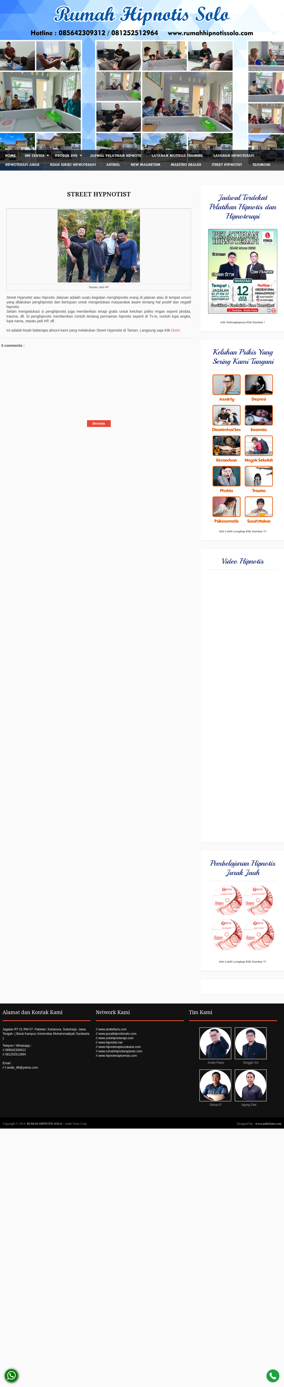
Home (10, 155)
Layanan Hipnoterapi (234, 155)
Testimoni (261, 164)
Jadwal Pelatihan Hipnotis (115, 155)
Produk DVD (66, 155)
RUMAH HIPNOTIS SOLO (45, 1123)
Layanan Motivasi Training (177, 155)
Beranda (98, 423)
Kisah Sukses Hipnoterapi (73, 164)
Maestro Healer (186, 164)
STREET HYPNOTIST (99, 194)
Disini (175, 330)
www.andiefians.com (268, 1123)
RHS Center (34, 155)
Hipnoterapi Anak (22, 164)
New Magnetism (145, 164)
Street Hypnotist (227, 164)
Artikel (113, 164)
